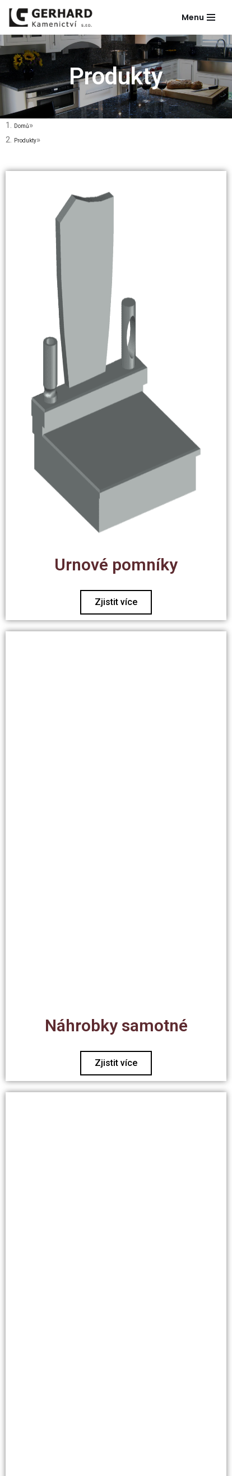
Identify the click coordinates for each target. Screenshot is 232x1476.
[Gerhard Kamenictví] (50, 17)
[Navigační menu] (198, 17)
